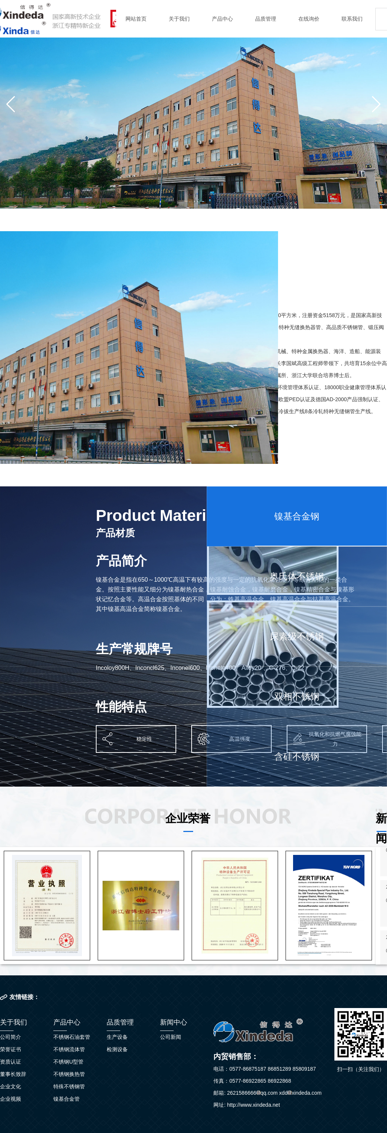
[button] (11, 104)
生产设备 (117, 1037)
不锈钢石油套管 (71, 1037)
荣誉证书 (10, 1049)
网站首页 (136, 19)
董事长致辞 (13, 1074)
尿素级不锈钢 (297, 636)
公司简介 (10, 1037)
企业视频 (10, 1099)
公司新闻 (170, 1037)
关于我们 (179, 19)
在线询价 (308, 19)
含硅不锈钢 (296, 756)
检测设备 (117, 1049)
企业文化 (10, 1086)
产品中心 (222, 19)
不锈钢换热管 (69, 1074)
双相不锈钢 (296, 696)
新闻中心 (173, 1022)
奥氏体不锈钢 (297, 576)
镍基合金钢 (296, 516)
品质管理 (265, 19)
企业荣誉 (187, 818)
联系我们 (352, 19)
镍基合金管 (66, 1099)
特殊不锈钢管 (69, 1086)
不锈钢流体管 (69, 1049)
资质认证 (10, 1062)
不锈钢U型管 (68, 1062)
